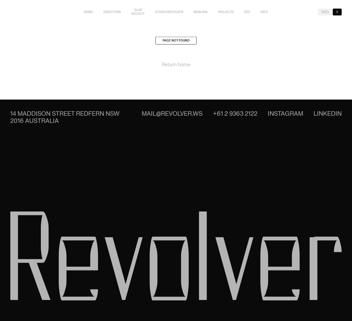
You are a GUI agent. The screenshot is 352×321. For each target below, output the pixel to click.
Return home (176, 65)
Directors (112, 12)
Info (264, 12)
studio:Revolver (169, 12)
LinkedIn (328, 113)
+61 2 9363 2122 (235, 113)
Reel (325, 12)
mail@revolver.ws (172, 113)
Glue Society (138, 12)
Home (88, 12)
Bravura (201, 12)
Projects (226, 12)
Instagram (285, 113)
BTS (247, 12)
